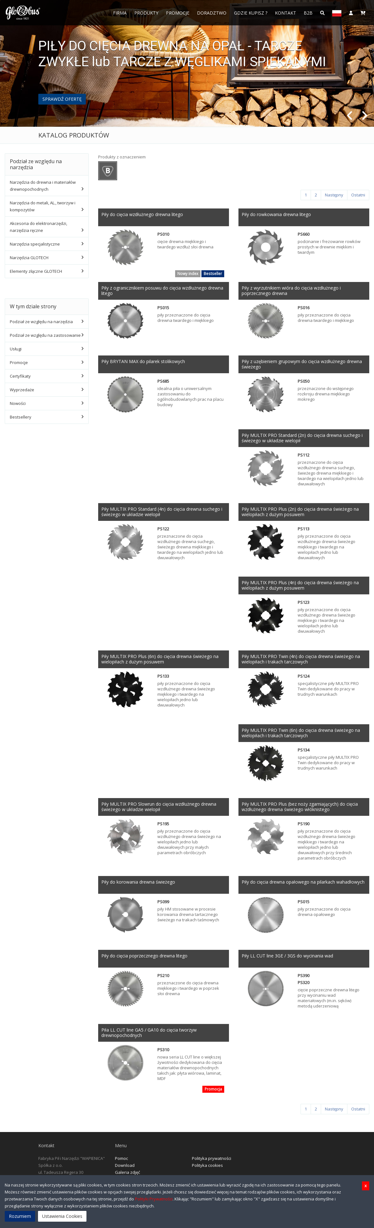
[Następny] (334, 195)
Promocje (177, 13)
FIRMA (120, 13)
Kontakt (285, 13)
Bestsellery (20, 417)
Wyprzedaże (22, 390)
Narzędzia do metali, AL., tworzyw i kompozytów (42, 206)
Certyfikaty (20, 376)
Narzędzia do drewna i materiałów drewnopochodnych (43, 185)
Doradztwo (211, 13)
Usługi (16, 349)
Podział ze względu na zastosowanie (45, 335)
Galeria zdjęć (127, 1172)
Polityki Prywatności (154, 1199)
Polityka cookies (207, 1165)
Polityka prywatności (211, 1158)
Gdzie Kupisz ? (250, 13)
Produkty (146, 13)
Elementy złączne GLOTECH (36, 271)
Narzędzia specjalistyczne (35, 244)
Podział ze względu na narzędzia (41, 321)
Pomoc (121, 1158)
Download (125, 1165)
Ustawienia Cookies (62, 1216)
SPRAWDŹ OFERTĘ (62, 99)
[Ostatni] (358, 195)
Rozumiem (20, 1216)
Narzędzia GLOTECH (29, 257)
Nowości (18, 403)
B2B (308, 13)
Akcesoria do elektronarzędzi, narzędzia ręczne (38, 227)
